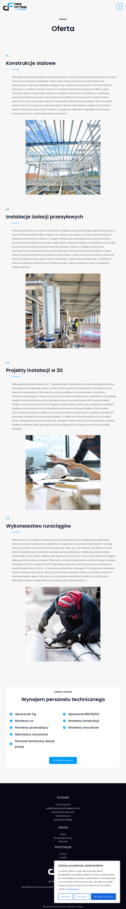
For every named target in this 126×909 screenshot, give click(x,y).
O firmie (63, 854)
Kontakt (63, 857)
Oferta (63, 834)
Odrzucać (82, 896)
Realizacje (63, 841)
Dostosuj (65, 896)
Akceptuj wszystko (103, 896)
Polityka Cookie (73, 889)
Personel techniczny (63, 838)
